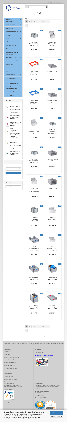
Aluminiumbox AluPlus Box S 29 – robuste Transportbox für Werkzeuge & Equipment (52, 44)
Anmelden (13, 173)
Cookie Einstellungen (9, 381)
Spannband (8, 68)
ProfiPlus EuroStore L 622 (52, 159)
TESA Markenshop (11, 45)
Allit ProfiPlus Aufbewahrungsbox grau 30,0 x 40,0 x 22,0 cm (34, 44)
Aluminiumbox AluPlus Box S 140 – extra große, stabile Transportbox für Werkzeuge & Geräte (52, 248)
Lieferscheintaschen (11, 42)
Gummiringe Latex (10, 25)
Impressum (7, 354)
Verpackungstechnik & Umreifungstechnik (12, 53)
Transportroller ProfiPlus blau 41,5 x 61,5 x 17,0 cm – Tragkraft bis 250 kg (34, 102)
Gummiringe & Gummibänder (9, 20)
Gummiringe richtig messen (10, 379)
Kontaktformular (8, 371)
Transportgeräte (10, 95)
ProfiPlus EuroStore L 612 (52, 72)
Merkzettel (57, 2)
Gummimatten (9, 28)
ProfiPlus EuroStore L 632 (52, 189)
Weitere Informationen (56, 416)
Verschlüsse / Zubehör (12, 57)
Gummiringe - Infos (8, 376)
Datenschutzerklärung (33, 418)
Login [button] (50, 2)
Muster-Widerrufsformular (10, 362)
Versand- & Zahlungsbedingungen (12, 357)
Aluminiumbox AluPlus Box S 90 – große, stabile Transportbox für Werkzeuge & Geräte (52, 219)
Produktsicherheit (8, 373)
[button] (26, 21)
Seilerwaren (9, 71)
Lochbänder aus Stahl (11, 61)
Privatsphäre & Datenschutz (10, 368)
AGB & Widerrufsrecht (9, 360)
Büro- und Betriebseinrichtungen (11, 87)
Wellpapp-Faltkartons (11, 49)
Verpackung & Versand (12, 31)
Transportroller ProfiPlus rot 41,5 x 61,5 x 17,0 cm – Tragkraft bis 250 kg (34, 73)
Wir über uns (7, 351)
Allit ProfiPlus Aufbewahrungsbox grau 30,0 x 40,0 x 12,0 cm (52, 131)
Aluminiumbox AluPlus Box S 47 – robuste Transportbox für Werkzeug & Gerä (34, 131)
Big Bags (8, 35)
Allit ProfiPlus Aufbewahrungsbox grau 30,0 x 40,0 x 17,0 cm (34, 160)
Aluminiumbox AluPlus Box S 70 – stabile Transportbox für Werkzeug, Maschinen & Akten (34, 190)
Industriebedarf (10, 92)
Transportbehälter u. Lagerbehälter (11, 79)
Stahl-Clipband (9, 64)
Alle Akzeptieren (56, 413)
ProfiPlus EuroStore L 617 (52, 101)
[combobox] (36, 21)
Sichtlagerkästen (10, 74)
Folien (7, 38)
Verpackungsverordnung (9, 365)
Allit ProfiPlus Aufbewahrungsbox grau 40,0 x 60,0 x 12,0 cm (52, 307)
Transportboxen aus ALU (12, 83)
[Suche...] (26, 6)
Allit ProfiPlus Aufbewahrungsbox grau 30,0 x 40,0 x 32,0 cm (34, 219)
